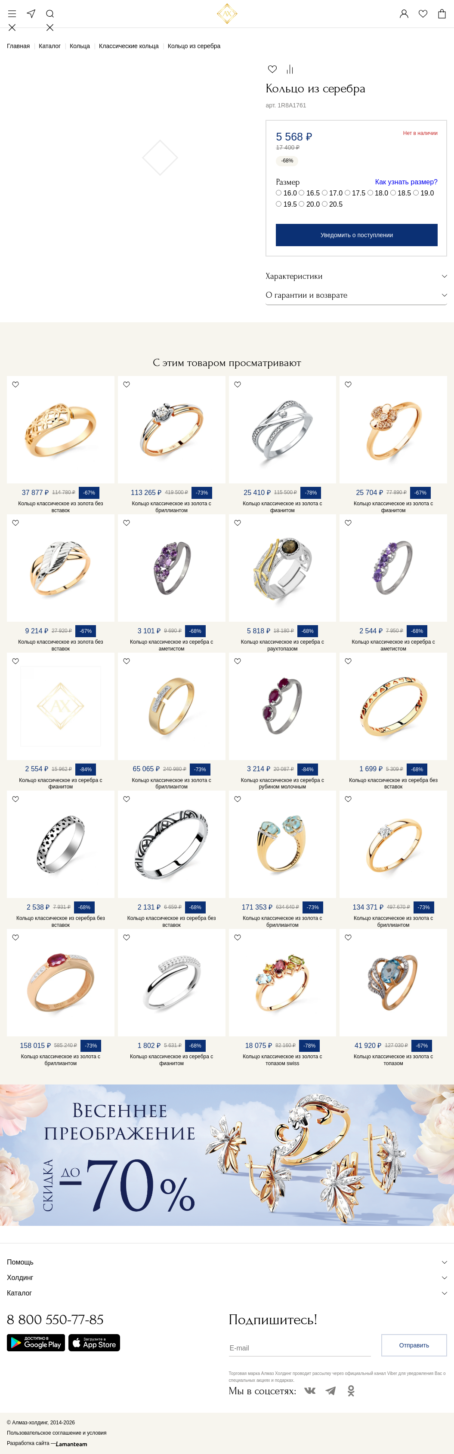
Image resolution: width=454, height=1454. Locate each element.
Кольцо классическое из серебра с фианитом (60, 783)
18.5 (404, 193)
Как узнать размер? (406, 182)
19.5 (290, 204)
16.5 (313, 193)
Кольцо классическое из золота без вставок (60, 507)
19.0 (427, 193)
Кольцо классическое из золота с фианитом (282, 507)
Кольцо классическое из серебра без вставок (393, 783)
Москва (31, 14)
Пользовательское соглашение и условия (56, 1433)
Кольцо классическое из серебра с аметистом (171, 645)
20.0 (313, 204)
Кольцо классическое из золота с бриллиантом (171, 507)
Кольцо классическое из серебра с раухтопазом (282, 645)
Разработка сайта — (31, 1443)
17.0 (336, 193)
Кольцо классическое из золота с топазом (393, 1060)
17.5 (358, 193)
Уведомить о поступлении (357, 235)
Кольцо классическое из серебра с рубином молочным (282, 783)
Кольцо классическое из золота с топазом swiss (282, 1060)
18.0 (381, 193)
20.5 (336, 204)
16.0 (290, 193)
